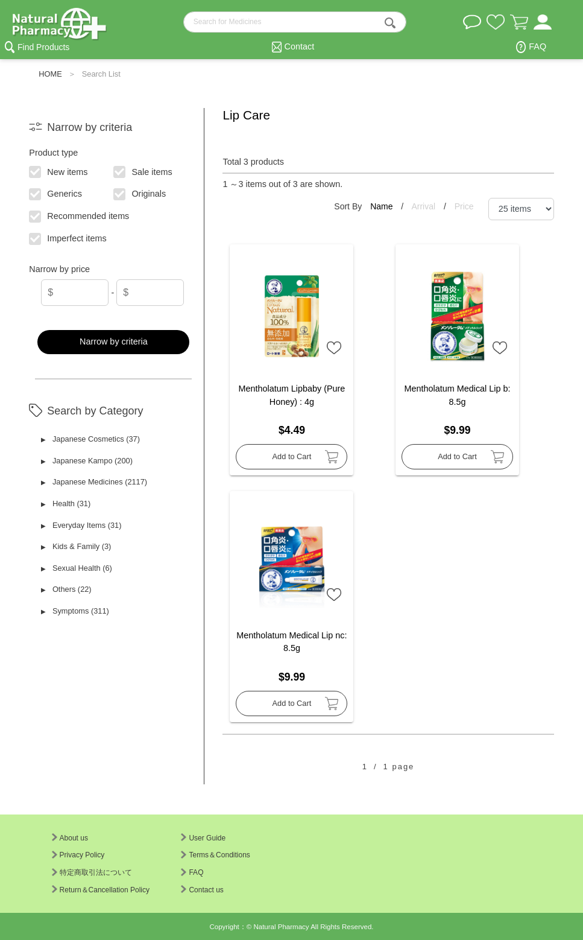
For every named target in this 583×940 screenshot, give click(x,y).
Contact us (202, 890)
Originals (140, 193)
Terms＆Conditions (215, 855)
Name (382, 206)
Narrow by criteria (114, 341)
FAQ (537, 46)
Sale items (143, 170)
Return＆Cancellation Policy (101, 890)
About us (70, 838)
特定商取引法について (92, 872)
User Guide (203, 838)
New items (58, 170)
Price (464, 206)
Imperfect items (68, 237)
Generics (56, 193)
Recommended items (79, 215)
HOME (50, 73)
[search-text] (294, 22)
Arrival (424, 206)
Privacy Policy (78, 855)
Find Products (43, 47)
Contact (300, 46)
